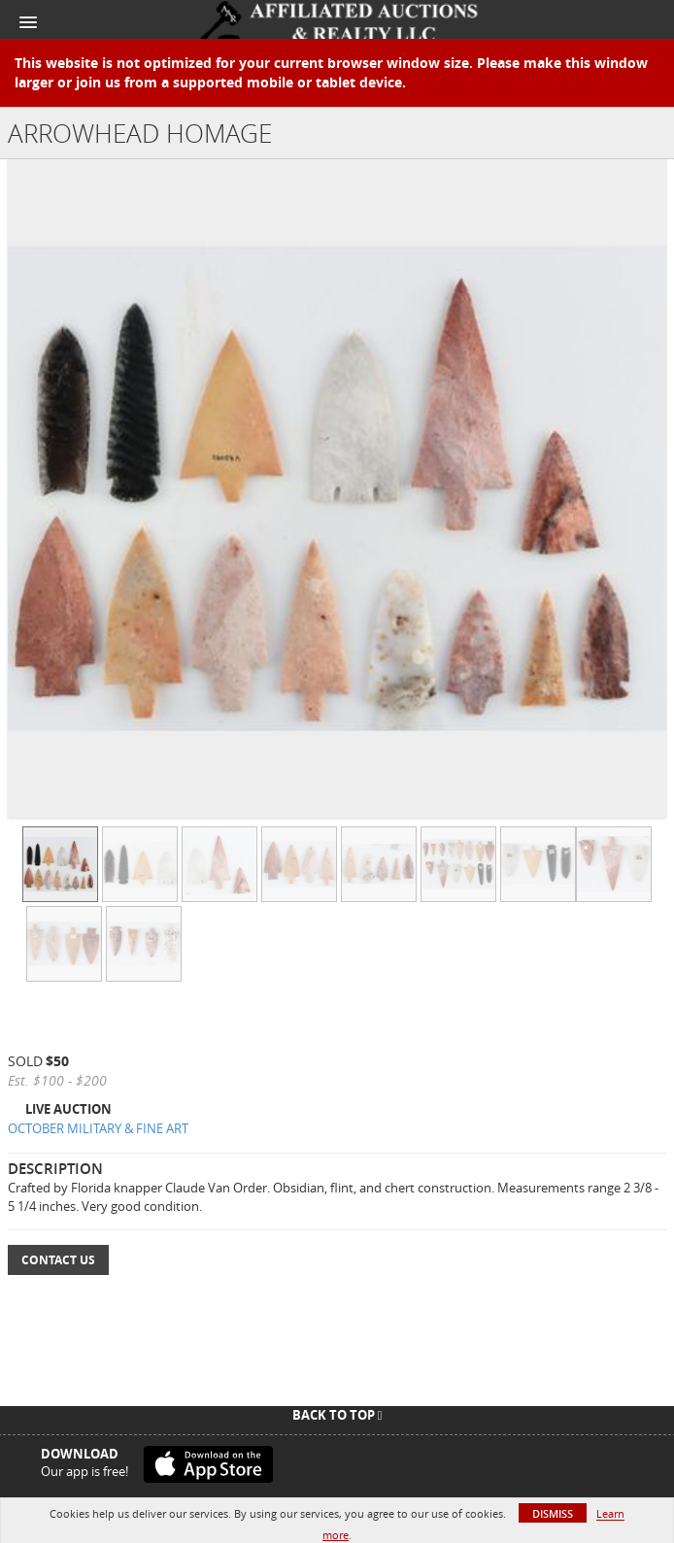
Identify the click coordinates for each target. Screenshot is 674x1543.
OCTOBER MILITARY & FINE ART (98, 1128)
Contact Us (58, 1260)
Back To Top (337, 1415)
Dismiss (552, 1513)
